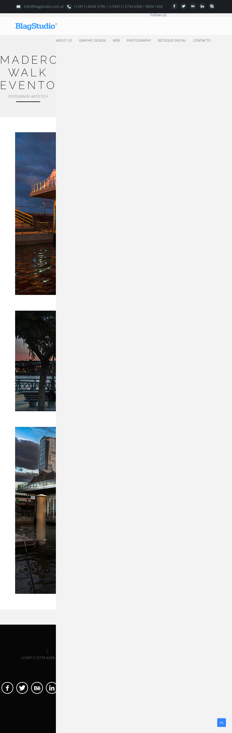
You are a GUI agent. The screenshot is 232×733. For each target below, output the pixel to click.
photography (139, 40)
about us (64, 40)
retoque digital (172, 40)
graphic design (92, 40)
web (116, 40)
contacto (202, 40)
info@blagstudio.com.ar (44, 6)
